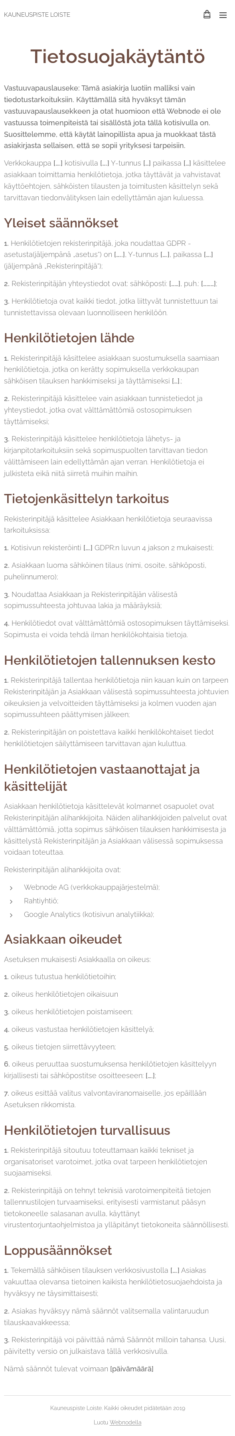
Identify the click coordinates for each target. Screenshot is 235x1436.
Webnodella (126, 1422)
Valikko (223, 15)
